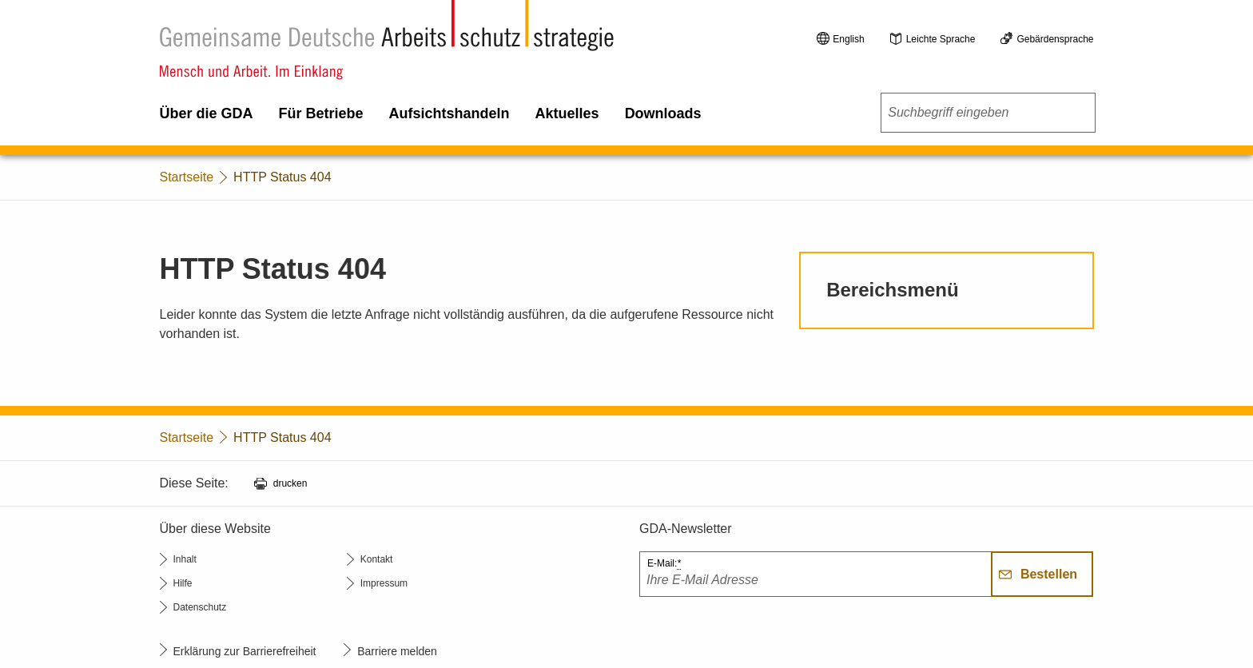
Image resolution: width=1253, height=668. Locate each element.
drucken (290, 483)
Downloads (663, 113)
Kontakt (376, 559)
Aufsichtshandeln (449, 113)
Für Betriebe (321, 113)
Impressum (384, 583)
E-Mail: (664, 564)
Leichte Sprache (941, 39)
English (848, 39)
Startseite (187, 177)
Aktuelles (567, 113)
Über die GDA (206, 113)
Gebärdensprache (1054, 39)
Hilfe (183, 583)
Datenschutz (200, 607)
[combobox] (988, 113)
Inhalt (185, 559)
